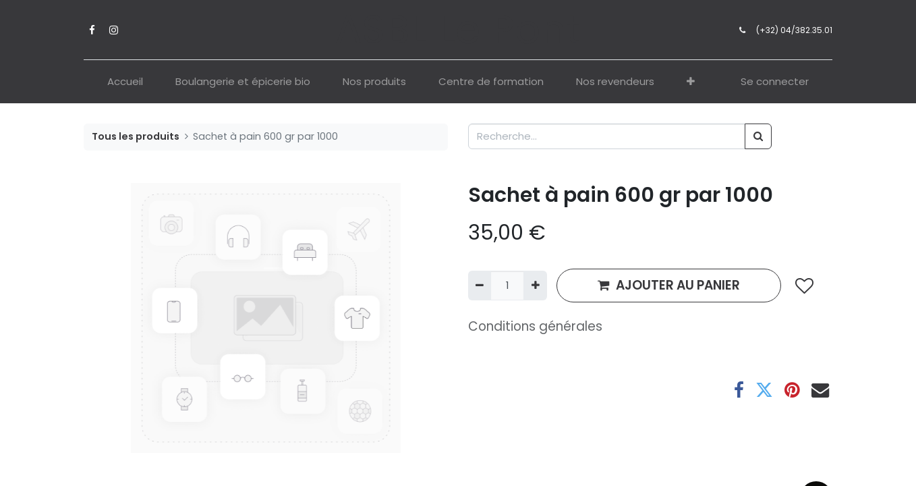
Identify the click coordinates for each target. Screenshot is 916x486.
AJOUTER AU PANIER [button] (669, 285)
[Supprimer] (479, 286)
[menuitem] (125, 82)
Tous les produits (135, 136)
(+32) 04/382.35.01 (794, 30)
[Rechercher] (758, 137)
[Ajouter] (534, 286)
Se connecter (775, 81)
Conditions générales (535, 326)
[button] (690, 82)
